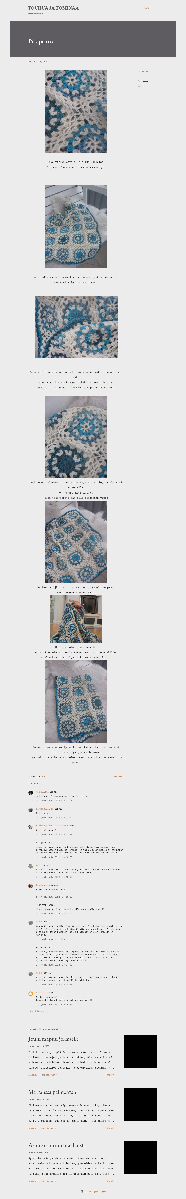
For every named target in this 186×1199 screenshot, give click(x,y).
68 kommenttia (49, 1075)
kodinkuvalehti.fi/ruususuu (53, 826)
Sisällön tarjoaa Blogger (93, 1191)
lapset (140, 86)
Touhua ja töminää (53, 8)
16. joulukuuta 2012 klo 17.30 (54, 914)
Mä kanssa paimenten (52, 1091)
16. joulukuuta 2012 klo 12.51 (54, 835)
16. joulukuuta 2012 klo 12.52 (54, 857)
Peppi (39, 865)
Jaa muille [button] (143, 71)
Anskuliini (42, 792)
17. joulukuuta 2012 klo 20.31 (54, 985)
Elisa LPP (41, 993)
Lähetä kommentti (38, 1011)
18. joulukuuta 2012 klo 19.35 (54, 1005)
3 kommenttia (49, 1128)
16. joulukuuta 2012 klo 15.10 (54, 897)
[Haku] (146, 8)
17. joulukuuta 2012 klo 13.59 (54, 939)
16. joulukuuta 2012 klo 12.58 (54, 877)
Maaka (39, 922)
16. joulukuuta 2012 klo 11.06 (54, 801)
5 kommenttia (49, 1181)
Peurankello (43, 885)
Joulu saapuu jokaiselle (53, 1038)
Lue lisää (110, 1075)
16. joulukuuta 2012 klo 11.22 (54, 818)
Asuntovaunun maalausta (57, 1145)
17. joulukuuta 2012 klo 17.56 (54, 965)
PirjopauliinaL (44, 809)
